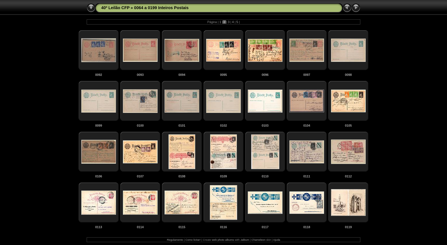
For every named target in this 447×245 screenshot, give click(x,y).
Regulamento (175, 239)
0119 (348, 227)
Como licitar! (192, 239)
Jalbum (244, 239)
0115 (181, 227)
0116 (223, 227)
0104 (306, 125)
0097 (306, 74)
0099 (98, 125)
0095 (223, 74)
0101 (181, 125)
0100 (140, 125)
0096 (265, 74)
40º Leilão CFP (115, 7)
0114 (140, 227)
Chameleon (258, 239)
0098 (348, 74)
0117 (265, 227)
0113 (98, 227)
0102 (223, 125)
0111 (306, 176)
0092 (98, 74)
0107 (140, 176)
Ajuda (276, 239)
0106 (98, 176)
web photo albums (223, 239)
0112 (348, 176)
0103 (265, 125)
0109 (223, 176)
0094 (181, 74)
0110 (265, 176)
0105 (348, 125)
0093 (140, 74)
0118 (306, 227)
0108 (181, 176)
